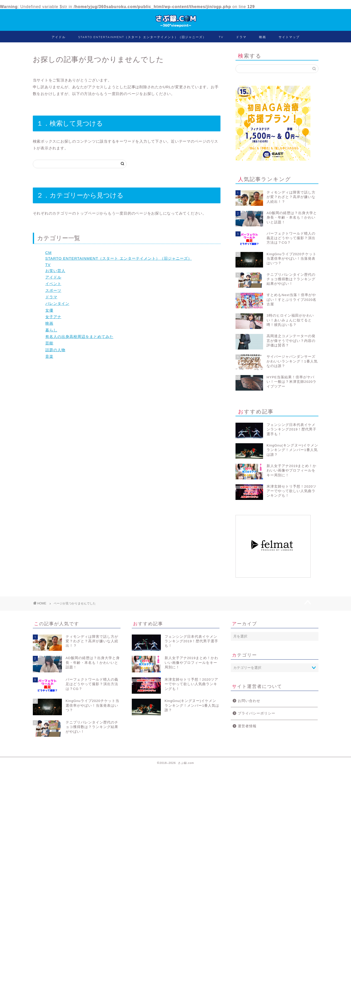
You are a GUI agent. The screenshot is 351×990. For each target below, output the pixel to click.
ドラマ (241, 37)
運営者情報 (247, 726)
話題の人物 (55, 350)
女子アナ (53, 317)
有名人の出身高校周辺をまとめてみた (79, 336)
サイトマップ (289, 37)
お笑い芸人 (55, 270)
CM (48, 252)
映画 (262, 37)
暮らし (51, 330)
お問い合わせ (249, 701)
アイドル (59, 37)
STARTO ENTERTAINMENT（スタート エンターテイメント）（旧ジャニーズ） (142, 37)
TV (221, 37)
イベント (53, 284)
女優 (49, 310)
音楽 (49, 356)
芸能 (49, 343)
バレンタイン (57, 303)
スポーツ (53, 290)
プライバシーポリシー (256, 713)
